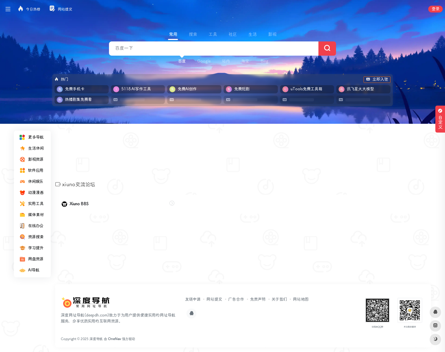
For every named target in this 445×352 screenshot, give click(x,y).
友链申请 (192, 299)
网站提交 (214, 299)
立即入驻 (377, 79)
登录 (435, 9)
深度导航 (96, 339)
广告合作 (236, 299)
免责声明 (258, 299)
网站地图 (300, 299)
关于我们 (279, 299)
